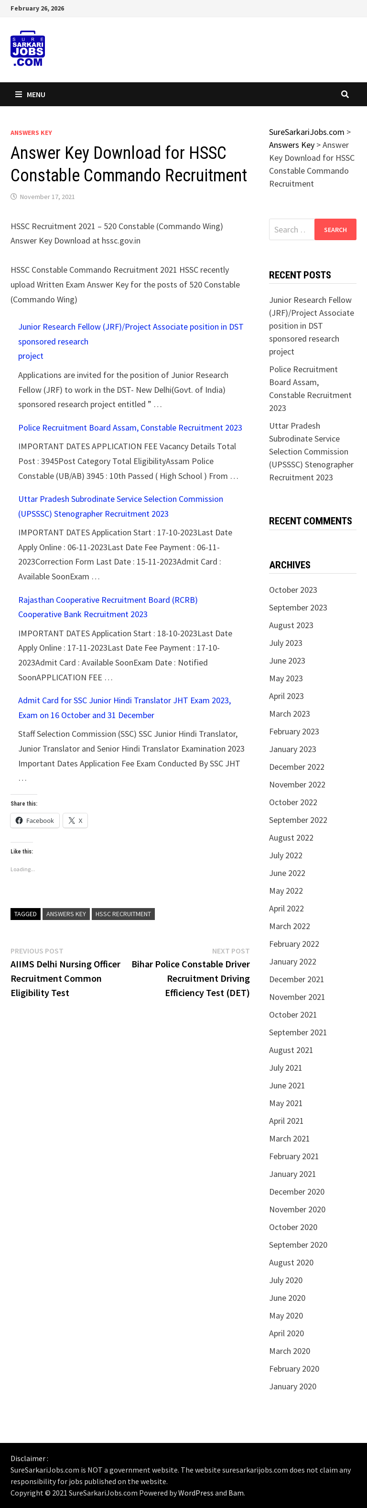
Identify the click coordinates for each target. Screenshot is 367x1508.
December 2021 (296, 979)
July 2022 (285, 855)
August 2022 (291, 837)
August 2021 (291, 1049)
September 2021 (298, 1032)
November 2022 (297, 784)
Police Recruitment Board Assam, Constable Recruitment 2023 (130, 427)
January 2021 (292, 1173)
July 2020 (285, 1280)
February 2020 (294, 1368)
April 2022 (286, 908)
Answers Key (31, 132)
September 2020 (298, 1244)
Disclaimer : (29, 1458)
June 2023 (287, 660)
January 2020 (292, 1386)
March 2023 (289, 713)
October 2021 (293, 1014)
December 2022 (296, 766)
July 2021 (285, 1067)
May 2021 (286, 1103)
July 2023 (285, 642)
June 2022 (287, 872)
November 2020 (297, 1209)
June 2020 (287, 1297)
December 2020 (296, 1191)
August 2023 (291, 625)
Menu (30, 94)
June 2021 (287, 1085)
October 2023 (293, 589)
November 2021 (297, 996)
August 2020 (291, 1262)
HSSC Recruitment (123, 913)
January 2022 (292, 961)
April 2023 (286, 695)
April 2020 (286, 1333)
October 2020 (293, 1226)
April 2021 (286, 1120)
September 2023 (298, 607)
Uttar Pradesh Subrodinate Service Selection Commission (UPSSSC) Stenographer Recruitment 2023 (311, 451)
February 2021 (294, 1156)
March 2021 (289, 1138)
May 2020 (286, 1315)
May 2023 (286, 678)
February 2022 (294, 943)
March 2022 (289, 925)
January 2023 (292, 748)
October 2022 (293, 802)
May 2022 (286, 890)
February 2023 (294, 731)
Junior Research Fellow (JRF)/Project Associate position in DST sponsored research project (311, 325)
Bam (236, 1492)
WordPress (196, 1492)
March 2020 (289, 1350)
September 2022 (298, 819)
